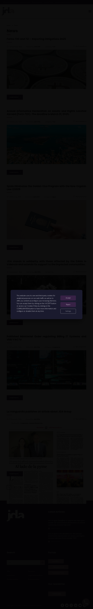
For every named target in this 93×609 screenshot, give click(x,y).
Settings (68, 311)
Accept (68, 298)
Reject (68, 304)
